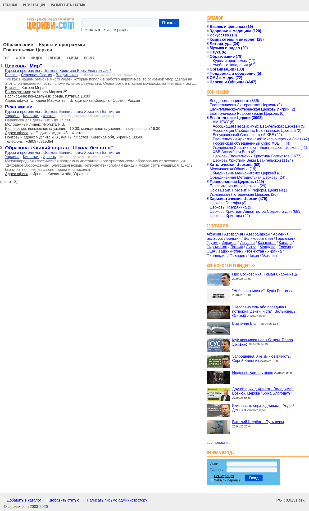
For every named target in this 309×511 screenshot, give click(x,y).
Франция (237, 255)
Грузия (212, 243)
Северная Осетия (36, 75)
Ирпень (49, 157)
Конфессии (218, 92)
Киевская (31, 116)
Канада (285, 243)
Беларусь (215, 238)
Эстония (269, 255)
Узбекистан (254, 251)
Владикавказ (67, 75)
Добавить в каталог (24, 500)
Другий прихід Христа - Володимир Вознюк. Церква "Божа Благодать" (263, 391)
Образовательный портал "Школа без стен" (59, 147)
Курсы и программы (22, 71)
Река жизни (18, 106)
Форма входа (221, 452)
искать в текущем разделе (106, 30)
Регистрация (34, 5)
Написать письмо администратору (117, 500)
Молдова (267, 247)
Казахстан (267, 243)
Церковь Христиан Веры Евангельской (77, 71)
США (211, 251)
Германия (284, 238)
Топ (6, 58)
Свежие (54, 58)
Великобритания (258, 238)
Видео (36, 58)
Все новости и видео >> (231, 265)
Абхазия (214, 234)
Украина (12, 116)
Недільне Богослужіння (252, 373)
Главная (10, 5)
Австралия (233, 234)
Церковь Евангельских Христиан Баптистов (81, 112)
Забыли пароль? (227, 480)
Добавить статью (65, 500)
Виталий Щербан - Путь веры (258, 422)
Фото (20, 58)
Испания (247, 243)
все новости (217, 442)
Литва (251, 247)
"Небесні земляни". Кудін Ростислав (263, 291)
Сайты (72, 58)
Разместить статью (68, 5)
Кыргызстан (217, 247)
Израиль (229, 243)
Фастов (49, 116)
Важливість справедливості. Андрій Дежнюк (263, 407)
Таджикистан (229, 251)
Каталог (215, 18)
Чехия (253, 255)
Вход (254, 478)
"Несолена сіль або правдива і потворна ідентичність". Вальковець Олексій (263, 311)
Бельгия (233, 238)
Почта (89, 58)
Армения (281, 234)
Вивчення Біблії (245, 323)
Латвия (236, 247)
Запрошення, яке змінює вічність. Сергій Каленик (261, 358)
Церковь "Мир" (23, 65)
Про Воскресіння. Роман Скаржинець (265, 274)
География (217, 225)
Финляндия (217, 255)
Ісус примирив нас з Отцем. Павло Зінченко (262, 342)
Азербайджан (258, 234)
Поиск (169, 22)
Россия (11, 75)
